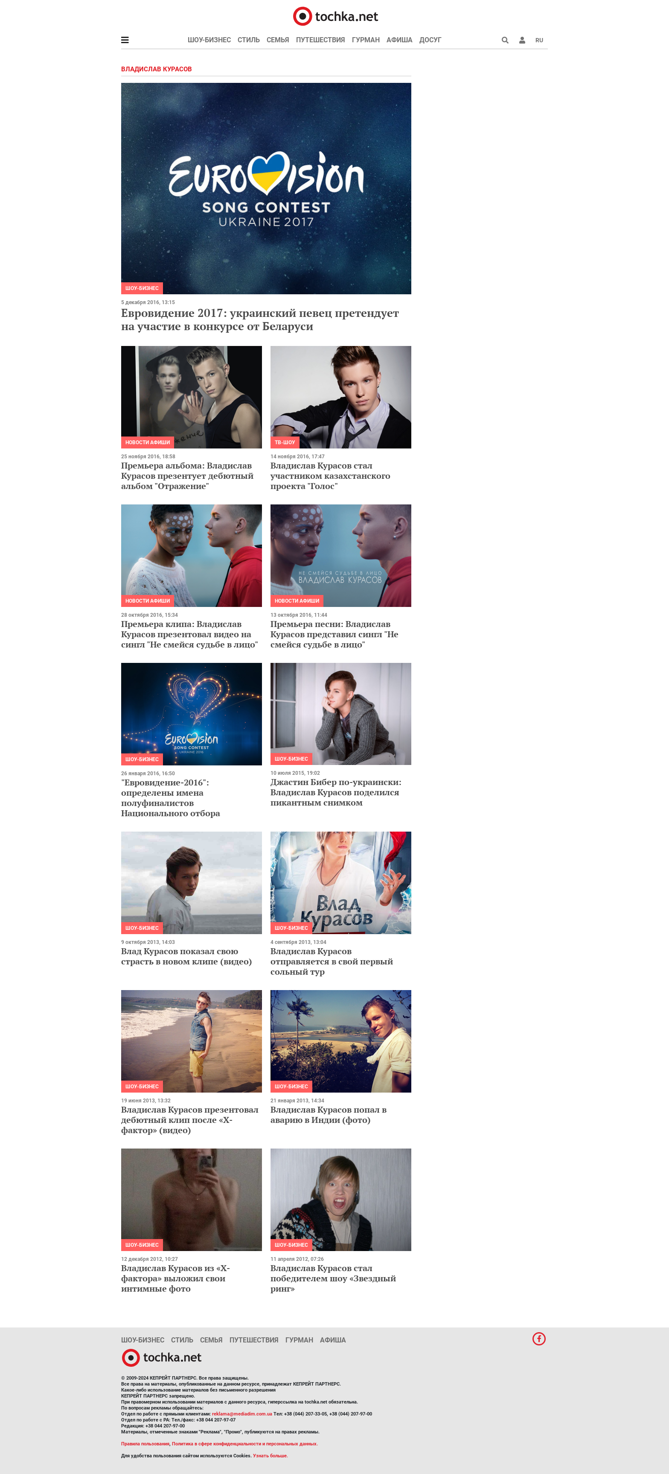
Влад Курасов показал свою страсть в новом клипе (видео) (186, 956)
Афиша (400, 40)
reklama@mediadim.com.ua (242, 1414)
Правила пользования (145, 1444)
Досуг (430, 40)
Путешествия (320, 40)
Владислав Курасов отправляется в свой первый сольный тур (332, 961)
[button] (522, 40)
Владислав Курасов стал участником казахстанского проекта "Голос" (330, 476)
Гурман (366, 40)
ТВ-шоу (285, 442)
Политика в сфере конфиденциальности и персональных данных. (245, 1444)
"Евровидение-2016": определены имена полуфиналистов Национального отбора (170, 798)
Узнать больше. (270, 1456)
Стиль (249, 40)
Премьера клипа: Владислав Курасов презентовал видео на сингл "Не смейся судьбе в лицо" (189, 634)
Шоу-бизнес (209, 40)
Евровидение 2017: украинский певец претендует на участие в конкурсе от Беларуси (260, 319)
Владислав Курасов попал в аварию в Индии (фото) (329, 1114)
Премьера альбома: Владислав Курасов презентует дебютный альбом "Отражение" (187, 476)
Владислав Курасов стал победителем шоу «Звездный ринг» (333, 1278)
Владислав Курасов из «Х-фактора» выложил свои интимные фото (175, 1278)
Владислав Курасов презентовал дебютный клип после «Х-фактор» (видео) (190, 1120)
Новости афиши (147, 442)
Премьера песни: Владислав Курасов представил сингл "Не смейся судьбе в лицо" (334, 634)
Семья (278, 40)
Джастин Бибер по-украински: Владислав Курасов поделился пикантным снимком (336, 792)
